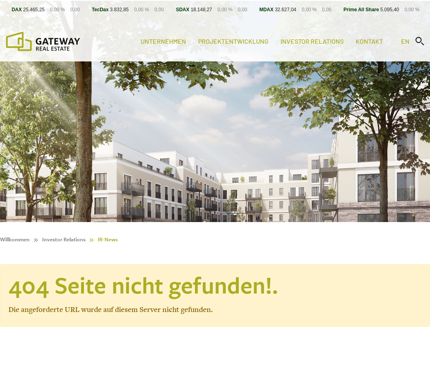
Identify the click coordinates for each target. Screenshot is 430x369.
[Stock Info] (215, 9)
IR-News (108, 239)
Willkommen (15, 239)
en (405, 41)
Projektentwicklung (233, 41)
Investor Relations (312, 41)
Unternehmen (163, 41)
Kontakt (369, 41)
